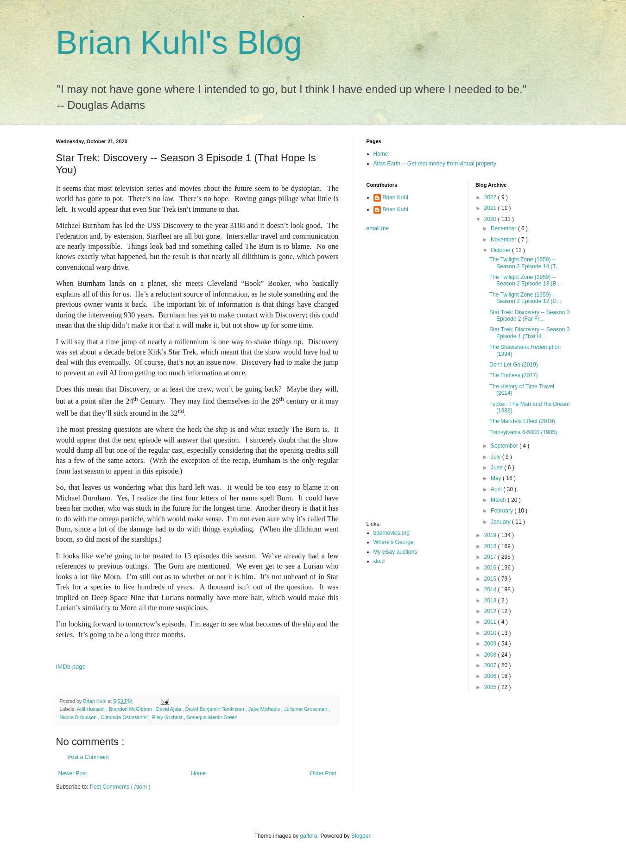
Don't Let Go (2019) (513, 364)
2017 (491, 557)
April (497, 489)
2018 (491, 546)
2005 (491, 687)
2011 (491, 622)
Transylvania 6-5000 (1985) (523, 432)
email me (378, 228)
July (496, 457)
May (497, 478)
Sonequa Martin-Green (212, 717)
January (501, 522)
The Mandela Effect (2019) (522, 421)
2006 (491, 676)
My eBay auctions (395, 552)
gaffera (308, 836)
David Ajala (169, 709)
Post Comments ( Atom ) (120, 787)
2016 (491, 567)
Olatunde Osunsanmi (125, 717)
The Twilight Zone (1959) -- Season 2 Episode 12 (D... (525, 297)
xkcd (379, 561)
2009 (491, 643)
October (501, 250)
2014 (491, 589)
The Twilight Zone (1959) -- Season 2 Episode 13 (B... (525, 280)
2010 (491, 633)
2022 (491, 197)
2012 (491, 611)
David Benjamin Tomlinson (215, 709)
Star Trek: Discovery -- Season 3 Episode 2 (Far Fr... (529, 315)
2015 (491, 579)
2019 (491, 535)
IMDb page (71, 666)
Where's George (393, 542)
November (504, 239)
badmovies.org (391, 533)
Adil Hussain (91, 709)
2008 (491, 655)
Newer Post (72, 773)
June (497, 467)
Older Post (323, 773)
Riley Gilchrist (168, 717)
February (502, 510)
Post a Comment (88, 757)
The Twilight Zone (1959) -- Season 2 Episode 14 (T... (524, 262)
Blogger (360, 836)
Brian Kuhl (395, 197)
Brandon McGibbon (131, 709)
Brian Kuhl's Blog (179, 43)
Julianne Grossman (306, 709)
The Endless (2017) (513, 375)
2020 (491, 219)
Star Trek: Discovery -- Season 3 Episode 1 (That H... (529, 332)
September (505, 446)
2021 (491, 208)
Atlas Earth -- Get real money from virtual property (434, 163)
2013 (491, 600)
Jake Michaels (264, 709)
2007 (491, 665)
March (499, 500)
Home (198, 773)
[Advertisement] (404, 379)
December (504, 228)
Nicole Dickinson (79, 717)
